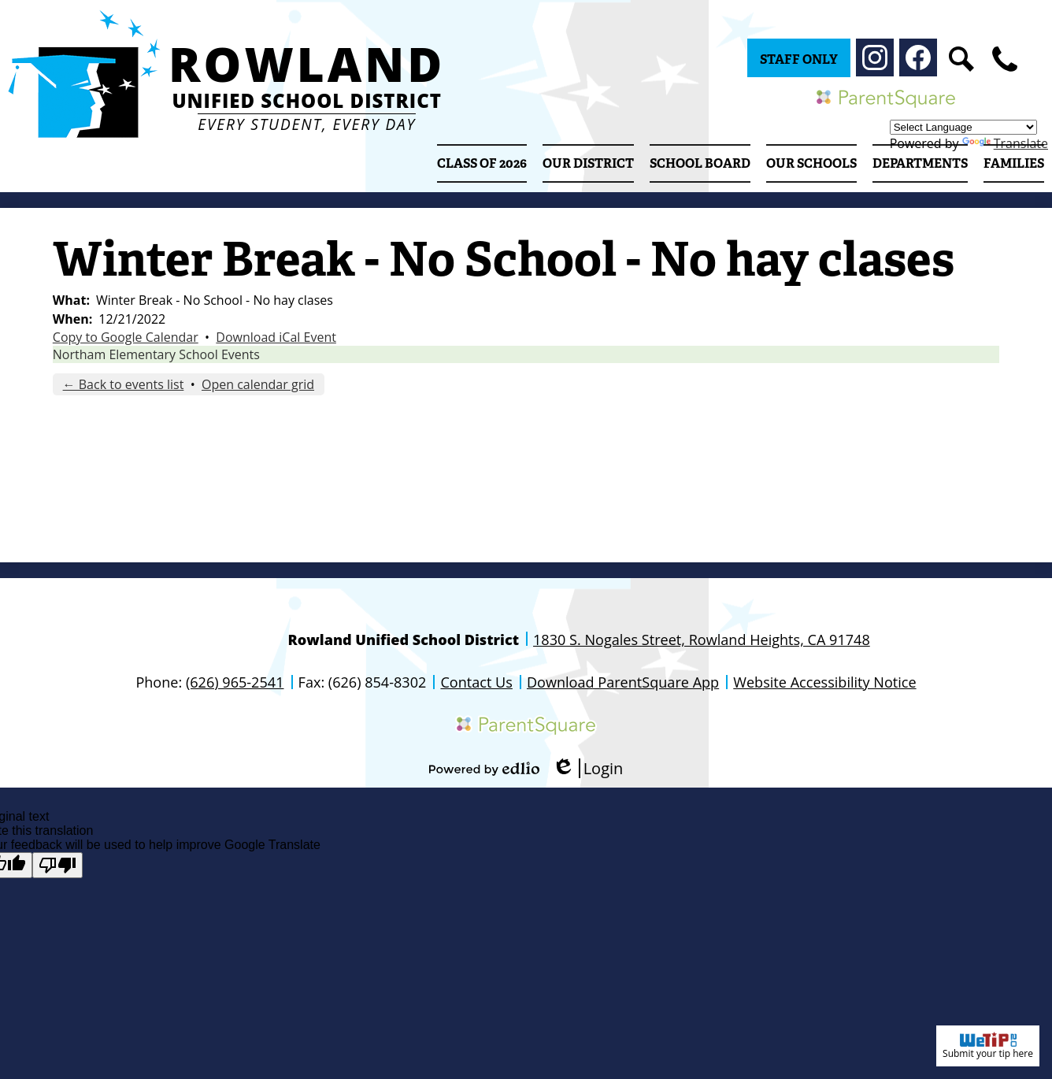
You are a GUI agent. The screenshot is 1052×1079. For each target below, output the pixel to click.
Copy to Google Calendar (125, 337)
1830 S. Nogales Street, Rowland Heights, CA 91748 (701, 639)
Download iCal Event (276, 337)
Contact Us (476, 682)
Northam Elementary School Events (156, 354)
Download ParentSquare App (623, 682)
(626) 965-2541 (235, 682)
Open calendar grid (258, 384)
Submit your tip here (988, 1046)
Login (588, 768)
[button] (588, 163)
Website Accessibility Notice (824, 682)
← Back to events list (123, 384)
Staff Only (799, 59)
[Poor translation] (57, 865)
